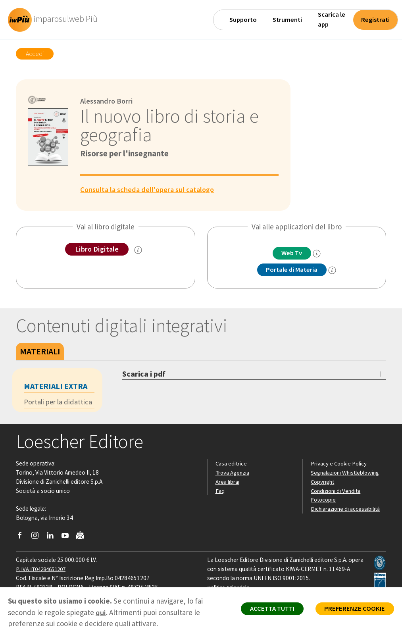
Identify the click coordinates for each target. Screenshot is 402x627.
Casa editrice (231, 464)
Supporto (243, 19)
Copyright (323, 482)
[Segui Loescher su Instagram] (38, 538)
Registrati (375, 19)
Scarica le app (331, 19)
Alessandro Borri (107, 101)
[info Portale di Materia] (334, 271)
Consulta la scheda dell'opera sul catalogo (150, 189)
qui (101, 612)
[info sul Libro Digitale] (138, 250)
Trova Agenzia (233, 473)
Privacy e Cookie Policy (340, 464)
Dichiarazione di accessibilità (347, 509)
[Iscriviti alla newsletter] (83, 537)
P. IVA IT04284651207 (43, 569)
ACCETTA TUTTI (267, 609)
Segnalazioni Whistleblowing (347, 473)
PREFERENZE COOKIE (353, 609)
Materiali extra (55, 387)
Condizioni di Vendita (337, 491)
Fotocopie (324, 500)
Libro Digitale (96, 249)
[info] (318, 254)
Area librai (227, 482)
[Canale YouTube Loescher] (68, 538)
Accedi (35, 54)
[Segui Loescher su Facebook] (23, 538)
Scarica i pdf (143, 374)
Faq (220, 491)
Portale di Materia (292, 270)
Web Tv (291, 253)
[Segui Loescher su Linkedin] (53, 538)
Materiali (40, 352)
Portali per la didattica (59, 403)
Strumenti (287, 19)
